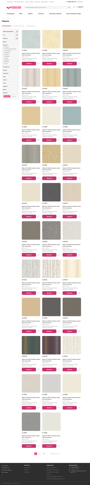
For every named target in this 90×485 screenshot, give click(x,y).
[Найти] (69, 7)
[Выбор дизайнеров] (16, 31)
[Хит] (16, 35)
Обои (21, 13)
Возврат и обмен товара (53, 472)
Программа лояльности (53, 469)
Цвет (4, 76)
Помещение (6, 66)
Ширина (5, 86)
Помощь (49, 474)
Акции (26, 1)
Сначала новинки (6, 25)
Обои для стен (5, 467)
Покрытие (5, 73)
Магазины (37, 1)
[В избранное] (38, 63)
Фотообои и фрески (55, 13)
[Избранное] (73, 7)
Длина (4, 89)
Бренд (4, 41)
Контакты (51, 1)
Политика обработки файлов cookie (56, 478)
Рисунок (5, 45)
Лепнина (41, 13)
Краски (31, 13)
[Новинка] (16, 38)
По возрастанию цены (18, 25)
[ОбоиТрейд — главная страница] (14, 7)
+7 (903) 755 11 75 (70, 1)
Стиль (4, 83)
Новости (26, 469)
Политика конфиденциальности (55, 476)
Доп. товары (5, 472)
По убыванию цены (30, 25)
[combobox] (45, 7)
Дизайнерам (44, 1)
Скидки (31, 1)
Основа (5, 70)
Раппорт (5, 92)
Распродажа (10, 13)
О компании (10, 1)
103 (44, 453)
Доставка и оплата (19, 1)
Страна (5, 79)
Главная (4, 18)
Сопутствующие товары (74, 13)
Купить (28, 63)
